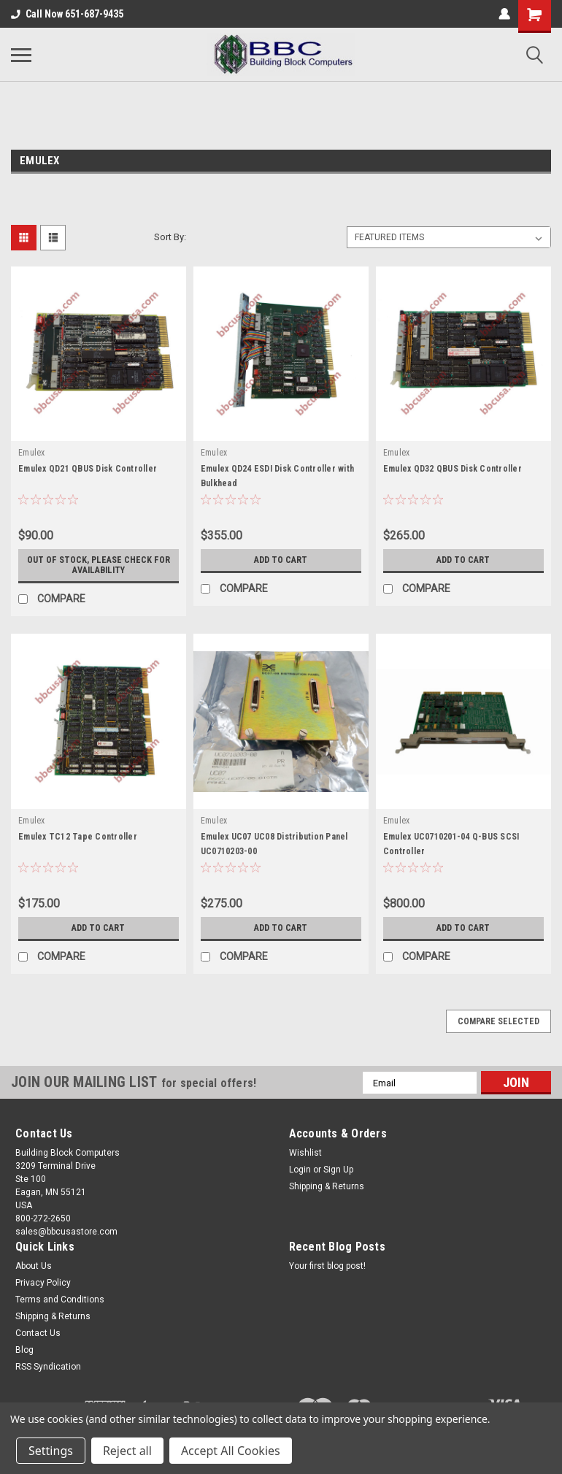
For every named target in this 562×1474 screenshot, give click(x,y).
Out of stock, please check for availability (98, 565)
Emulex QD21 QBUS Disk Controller (87, 469)
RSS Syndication (48, 1367)
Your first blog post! (327, 1266)
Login (300, 1169)
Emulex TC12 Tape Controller (77, 837)
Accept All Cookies (230, 1451)
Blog (24, 1350)
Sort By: (170, 236)
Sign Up (338, 1169)
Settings (50, 1451)
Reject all (127, 1451)
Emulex (31, 453)
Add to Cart (280, 560)
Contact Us (38, 1333)
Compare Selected (498, 1021)
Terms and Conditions (59, 1299)
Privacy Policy (43, 1283)
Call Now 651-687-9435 (67, 14)
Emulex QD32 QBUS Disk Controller (452, 469)
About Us (33, 1266)
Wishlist (305, 1153)
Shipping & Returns (326, 1186)
